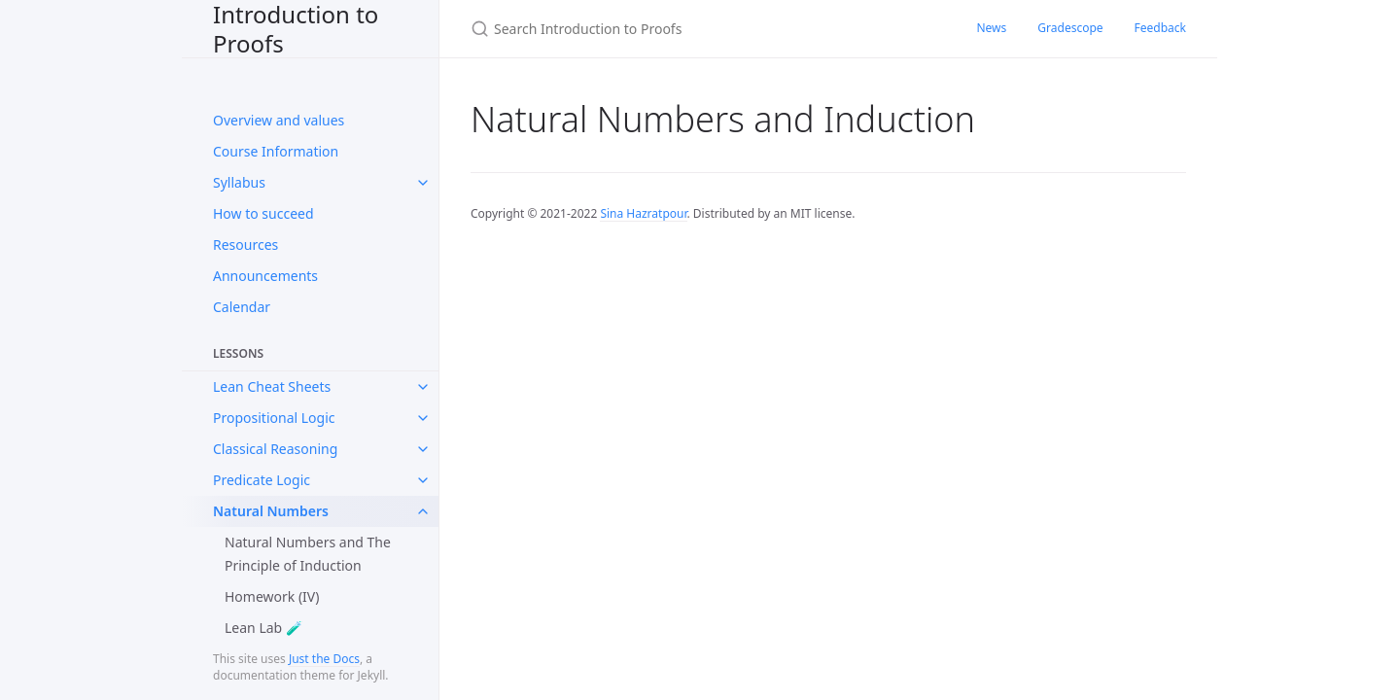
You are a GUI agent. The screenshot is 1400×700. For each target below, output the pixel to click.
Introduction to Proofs (295, 28)
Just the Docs (324, 658)
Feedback (1160, 27)
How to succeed (263, 213)
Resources (245, 244)
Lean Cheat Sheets (272, 386)
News (991, 27)
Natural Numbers (271, 511)
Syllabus (239, 182)
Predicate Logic (261, 480)
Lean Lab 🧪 (263, 627)
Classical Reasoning (275, 448)
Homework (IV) (272, 596)
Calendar (241, 307)
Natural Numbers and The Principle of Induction (308, 554)
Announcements (265, 275)
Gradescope (1069, 27)
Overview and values (278, 120)
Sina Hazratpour (643, 213)
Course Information (275, 151)
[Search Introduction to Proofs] (700, 28)
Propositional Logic (273, 417)
